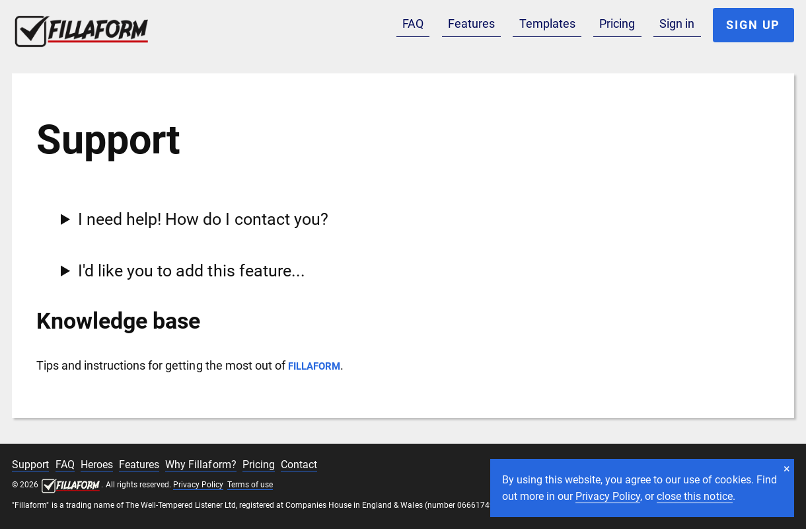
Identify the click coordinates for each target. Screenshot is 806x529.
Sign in (676, 23)
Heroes (97, 464)
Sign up (753, 25)
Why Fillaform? (200, 464)
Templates (547, 23)
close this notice (694, 496)
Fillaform (94, 28)
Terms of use (250, 484)
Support (30, 464)
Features (471, 23)
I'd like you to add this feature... (191, 270)
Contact (299, 464)
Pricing (617, 23)
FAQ (412, 23)
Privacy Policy (607, 496)
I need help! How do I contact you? (203, 219)
